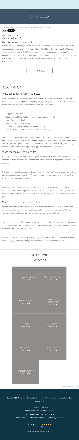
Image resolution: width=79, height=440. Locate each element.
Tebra (49, 431)
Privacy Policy (32, 398)
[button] (40, 70)
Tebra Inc (21, 398)
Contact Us (39, 401)
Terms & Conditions (48, 398)
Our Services (37, 28)
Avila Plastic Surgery (9, 28)
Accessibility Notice (66, 398)
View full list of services (69, 387)
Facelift (47, 28)
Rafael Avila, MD (24, 28)
